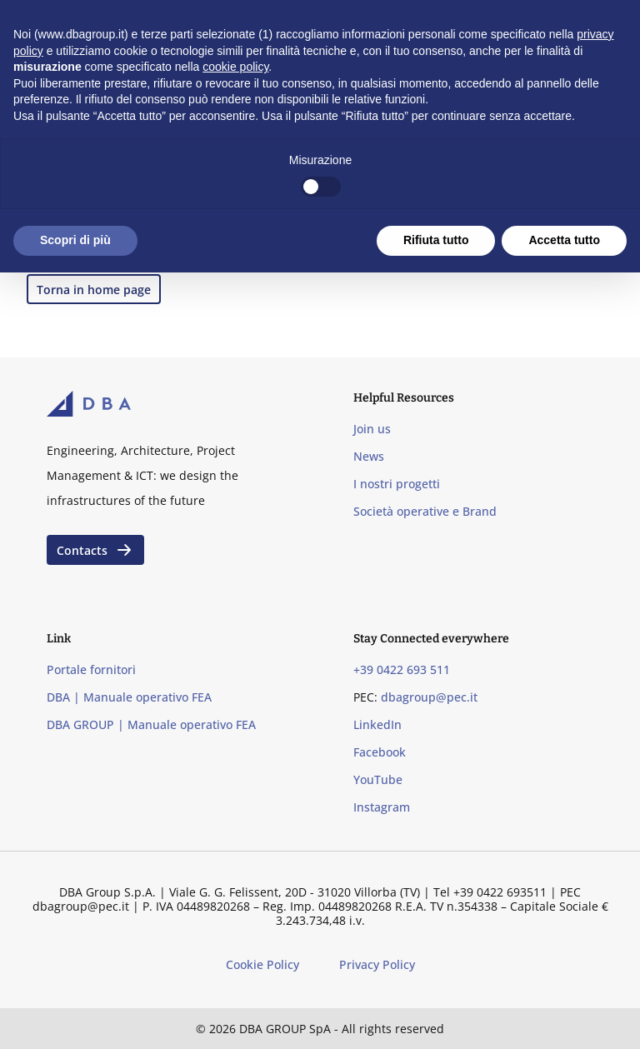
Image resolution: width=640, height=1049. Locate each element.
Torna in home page (94, 289)
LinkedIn (377, 724)
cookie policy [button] (235, 66)
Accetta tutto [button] (564, 240)
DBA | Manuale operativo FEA (129, 697)
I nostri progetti (396, 484)
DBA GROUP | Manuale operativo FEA (151, 724)
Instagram (381, 807)
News (368, 456)
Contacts (95, 550)
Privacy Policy (377, 964)
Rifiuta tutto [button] (436, 240)
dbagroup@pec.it (429, 697)
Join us (372, 429)
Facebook (379, 752)
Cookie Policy (262, 964)
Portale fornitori (91, 669)
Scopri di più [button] (75, 240)
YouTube (377, 779)
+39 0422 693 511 (401, 669)
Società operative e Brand (425, 511)
